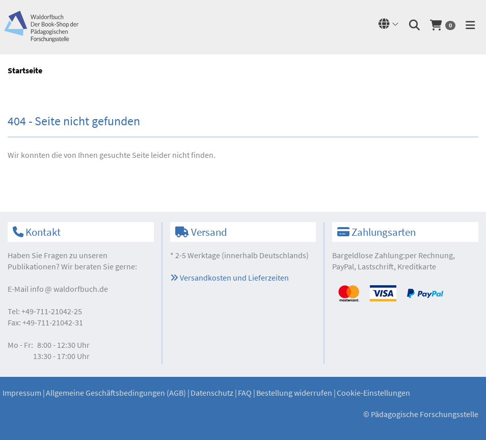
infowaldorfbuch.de (69, 289)
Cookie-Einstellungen (373, 393)
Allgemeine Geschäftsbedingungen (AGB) (116, 393)
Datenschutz (212, 393)
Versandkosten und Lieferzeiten (229, 277)
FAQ (245, 393)
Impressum (22, 393)
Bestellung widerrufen (294, 393)
